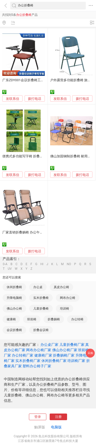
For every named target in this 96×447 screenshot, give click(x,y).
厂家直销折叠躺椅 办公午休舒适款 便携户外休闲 (38, 232)
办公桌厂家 (49, 345)
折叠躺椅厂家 (63, 355)
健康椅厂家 (43, 355)
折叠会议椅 (41, 330)
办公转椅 (77, 319)
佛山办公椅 (14, 308)
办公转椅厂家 (22, 355)
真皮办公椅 (61, 287)
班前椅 (31, 319)
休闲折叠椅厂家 (54, 361)
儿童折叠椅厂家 (71, 345)
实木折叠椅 (41, 298)
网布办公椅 (67, 298)
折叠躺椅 (54, 319)
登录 (37, 417)
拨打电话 (34, 99)
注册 (58, 417)
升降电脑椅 (14, 298)
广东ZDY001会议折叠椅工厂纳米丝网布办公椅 (36, 80)
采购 (90, 353)
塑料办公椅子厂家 (37, 366)
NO (69, 264)
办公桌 (37, 287)
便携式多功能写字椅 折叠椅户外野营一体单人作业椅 (41, 156)
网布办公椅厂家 (38, 350)
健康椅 (11, 319)
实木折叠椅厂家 (27, 361)
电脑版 (56, 427)
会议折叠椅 (14, 330)
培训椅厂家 (76, 361)
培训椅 (64, 308)
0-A (5, 264)
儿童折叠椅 (41, 308)
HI (42, 264)
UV (10, 268)
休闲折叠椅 (14, 287)
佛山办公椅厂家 (64, 350)
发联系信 (12, 99)
